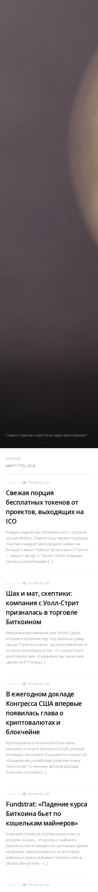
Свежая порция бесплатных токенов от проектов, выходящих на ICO (45, 507)
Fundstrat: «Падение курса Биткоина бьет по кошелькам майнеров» (46, 813)
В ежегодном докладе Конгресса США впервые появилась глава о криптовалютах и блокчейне (44, 713)
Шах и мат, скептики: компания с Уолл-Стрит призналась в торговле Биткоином (42, 607)
